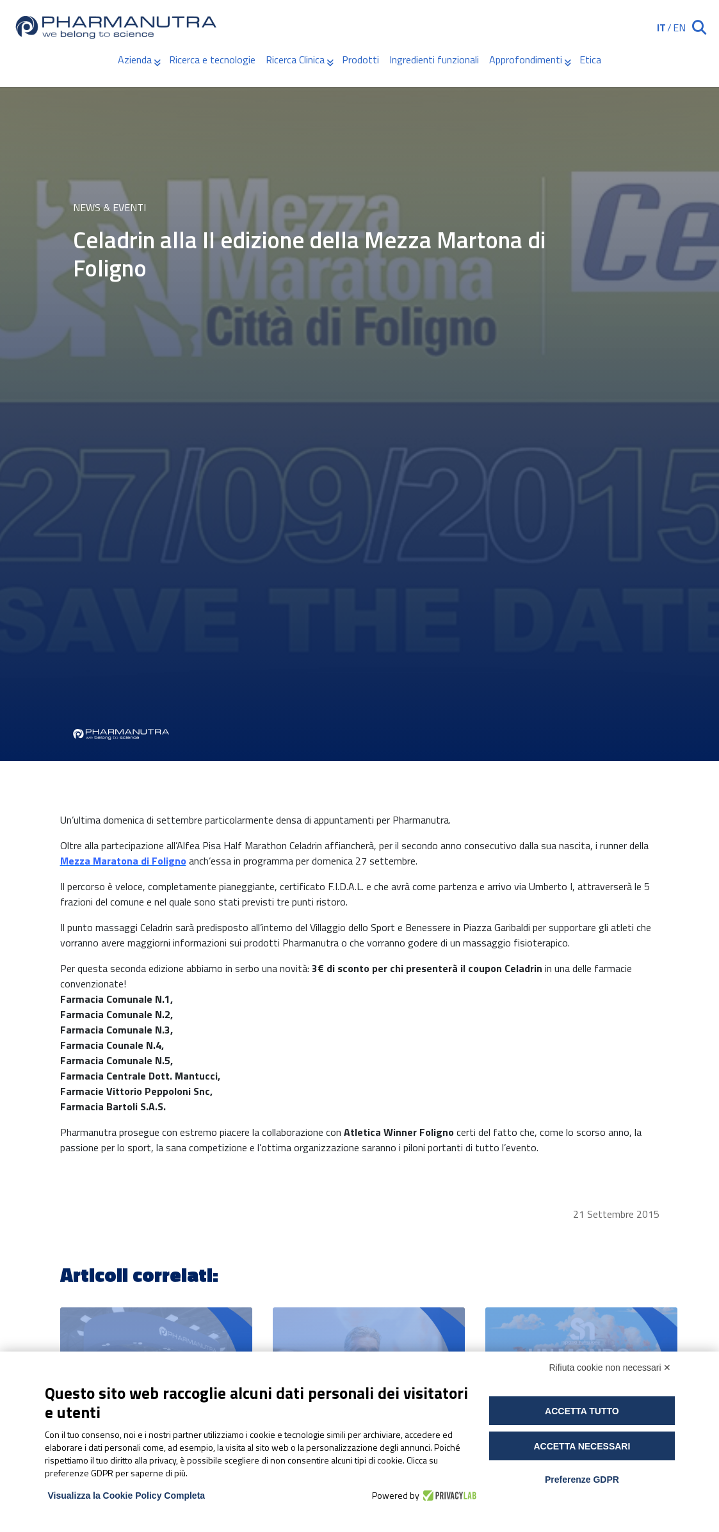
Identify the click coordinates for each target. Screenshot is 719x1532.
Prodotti (360, 59)
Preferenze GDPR (582, 1479)
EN (679, 27)
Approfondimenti (525, 59)
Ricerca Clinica (295, 59)
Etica (590, 59)
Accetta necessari (581, 1446)
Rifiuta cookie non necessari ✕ (610, 1367)
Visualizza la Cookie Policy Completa (127, 1495)
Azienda (135, 59)
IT (661, 27)
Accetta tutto (582, 1411)
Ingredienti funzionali (434, 59)
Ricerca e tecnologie (212, 59)
